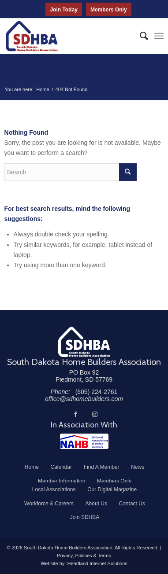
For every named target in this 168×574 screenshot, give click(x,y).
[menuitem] (139, 36)
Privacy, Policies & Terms (84, 555)
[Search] (139, 36)
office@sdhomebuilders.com (84, 398)
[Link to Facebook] (75, 414)
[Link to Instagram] (94, 414)
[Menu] (159, 36)
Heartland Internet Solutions (97, 563)
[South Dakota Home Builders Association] (68, 36)
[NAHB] (84, 441)
